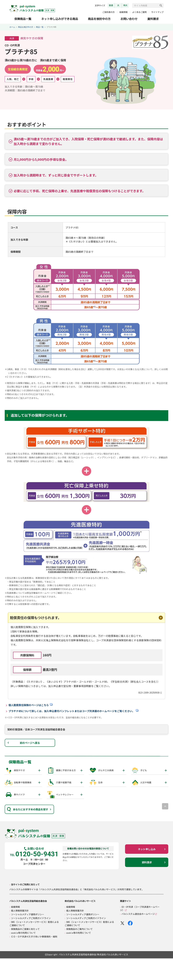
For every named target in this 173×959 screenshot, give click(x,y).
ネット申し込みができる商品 (59, 18)
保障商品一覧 (22, 18)
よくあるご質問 (139, 12)
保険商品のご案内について (79, 930)
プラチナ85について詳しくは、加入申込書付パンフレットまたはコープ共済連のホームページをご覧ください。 (71, 711)
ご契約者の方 (108, 12)
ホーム (12, 27)
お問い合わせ (128, 18)
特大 (125, 5)
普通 (111, 5)
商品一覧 (40, 27)
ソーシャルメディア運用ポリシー (27, 915)
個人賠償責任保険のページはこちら (28, 705)
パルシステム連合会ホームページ (138, 915)
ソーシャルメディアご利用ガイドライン (31, 919)
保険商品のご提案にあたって (25, 930)
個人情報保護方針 (20, 911)
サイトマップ (157, 12)
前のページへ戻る (30, 743)
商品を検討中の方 (99, 18)
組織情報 (123, 12)
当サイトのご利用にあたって (25, 885)
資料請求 (153, 18)
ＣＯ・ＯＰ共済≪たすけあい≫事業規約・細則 (34, 937)
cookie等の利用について (23, 933)
